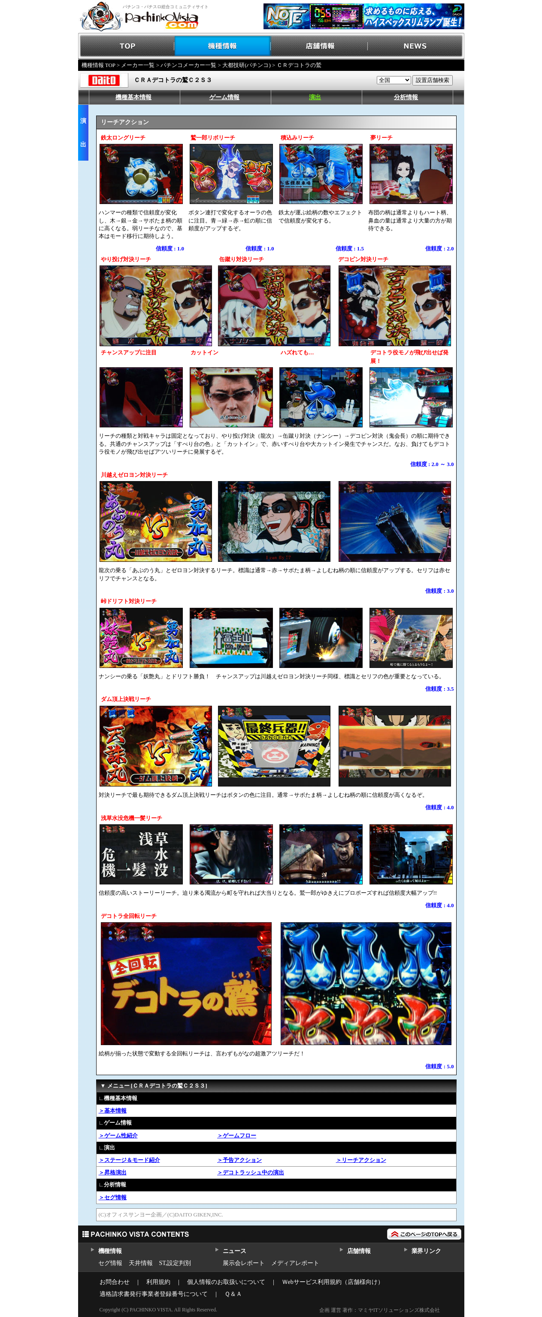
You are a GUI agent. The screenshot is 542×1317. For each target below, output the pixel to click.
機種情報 (223, 46)
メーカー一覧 (137, 65)
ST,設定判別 (175, 1263)
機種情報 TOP (98, 65)
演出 (315, 97)
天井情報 (141, 1263)
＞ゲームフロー (236, 1135)
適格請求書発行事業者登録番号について (154, 1294)
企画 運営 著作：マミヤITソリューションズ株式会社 (379, 1310)
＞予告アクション (239, 1160)
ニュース (234, 1251)
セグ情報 (110, 1263)
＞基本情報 (113, 1110)
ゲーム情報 (224, 97)
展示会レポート (244, 1263)
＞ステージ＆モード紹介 (129, 1160)
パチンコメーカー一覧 (188, 65)
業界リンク (426, 1251)
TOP (126, 46)
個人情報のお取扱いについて (226, 1282)
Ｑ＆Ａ (233, 1294)
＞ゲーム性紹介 (118, 1135)
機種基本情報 (133, 97)
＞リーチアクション (361, 1160)
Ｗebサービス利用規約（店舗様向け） (333, 1282)
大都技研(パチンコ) (246, 65)
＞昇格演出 (113, 1172)
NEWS (416, 46)
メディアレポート (295, 1263)
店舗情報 (319, 46)
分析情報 (406, 97)
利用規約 (158, 1282)
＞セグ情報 (113, 1197)
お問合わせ (115, 1282)
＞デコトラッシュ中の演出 (250, 1172)
